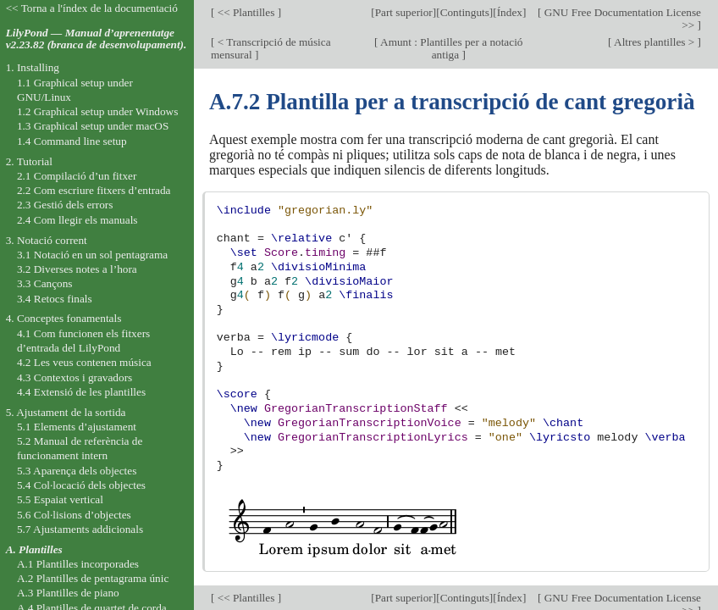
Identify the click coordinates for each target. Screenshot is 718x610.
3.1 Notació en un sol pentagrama (92, 254)
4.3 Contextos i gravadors (74, 377)
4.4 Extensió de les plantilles (81, 391)
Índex (509, 12)
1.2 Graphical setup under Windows (97, 111)
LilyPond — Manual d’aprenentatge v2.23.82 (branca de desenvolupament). (96, 39)
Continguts (464, 12)
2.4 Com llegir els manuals (77, 220)
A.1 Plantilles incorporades (78, 563)
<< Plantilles (245, 12)
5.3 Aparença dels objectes (76, 470)
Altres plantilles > (655, 42)
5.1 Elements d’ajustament (76, 426)
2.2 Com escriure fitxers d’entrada (94, 190)
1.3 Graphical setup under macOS (92, 125)
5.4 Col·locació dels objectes (81, 485)
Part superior (404, 12)
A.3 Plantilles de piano (68, 592)
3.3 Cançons (45, 283)
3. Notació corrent (46, 240)
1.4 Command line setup (72, 141)
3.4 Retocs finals (54, 298)
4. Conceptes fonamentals (64, 318)
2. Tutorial (29, 161)
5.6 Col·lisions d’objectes (74, 514)
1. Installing (32, 67)
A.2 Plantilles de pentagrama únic (92, 578)
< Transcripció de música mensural (271, 48)
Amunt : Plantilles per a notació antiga (450, 48)
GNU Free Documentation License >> (621, 18)
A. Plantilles (34, 549)
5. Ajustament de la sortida (66, 412)
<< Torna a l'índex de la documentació (92, 8)
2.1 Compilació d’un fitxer (76, 175)
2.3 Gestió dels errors (65, 204)
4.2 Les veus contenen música (84, 362)
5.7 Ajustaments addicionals (80, 529)
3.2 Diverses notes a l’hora (77, 269)
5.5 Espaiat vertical (60, 499)
